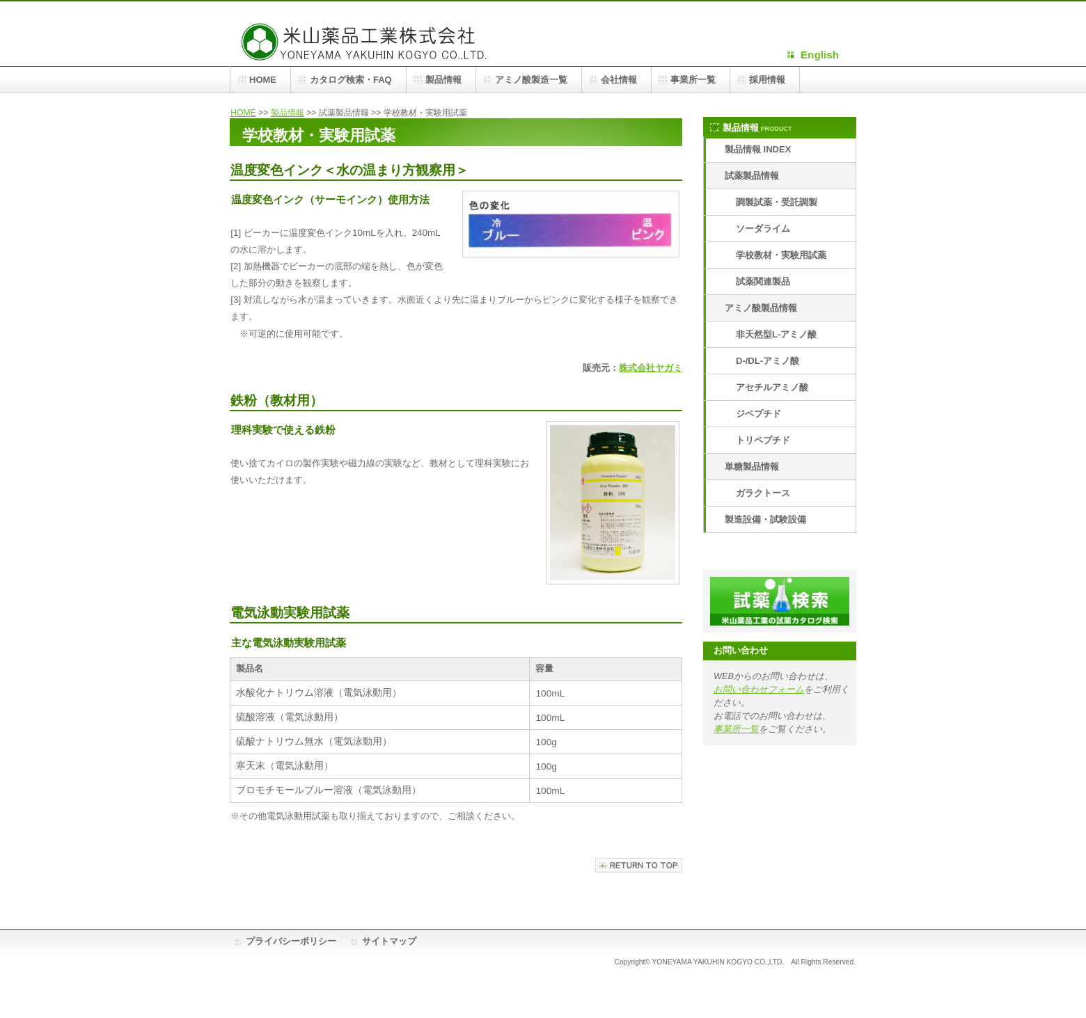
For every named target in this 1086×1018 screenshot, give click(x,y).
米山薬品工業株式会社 (369, 40)
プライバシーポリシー (291, 941)
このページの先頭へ (638, 865)
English (820, 55)
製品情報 (287, 113)
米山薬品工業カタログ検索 (779, 601)
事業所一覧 (736, 729)
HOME (242, 113)
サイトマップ (389, 941)
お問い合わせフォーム (759, 689)
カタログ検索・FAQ (351, 79)
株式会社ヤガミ (650, 368)
